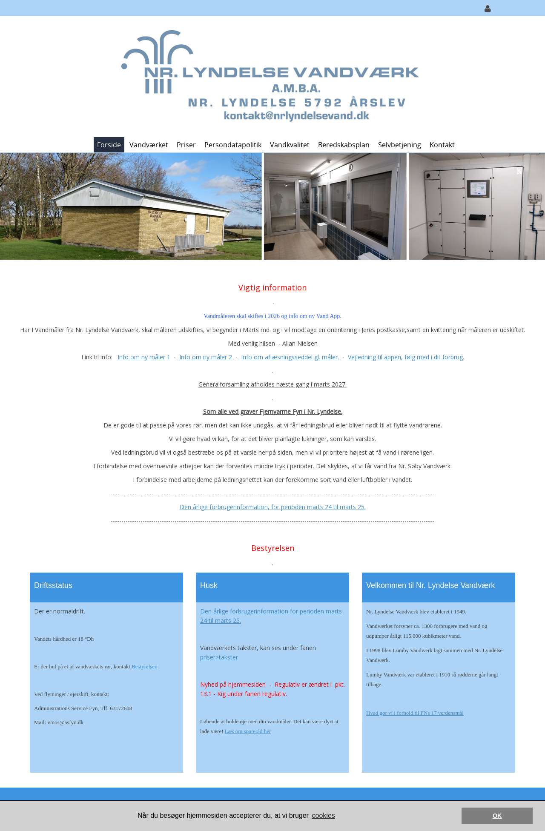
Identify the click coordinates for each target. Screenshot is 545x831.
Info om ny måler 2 (205, 357)
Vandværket (148, 144)
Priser (186, 144)
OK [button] (497, 815)
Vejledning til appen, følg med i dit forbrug (405, 357)
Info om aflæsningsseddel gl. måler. (290, 357)
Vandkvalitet (290, 144)
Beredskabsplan (344, 144)
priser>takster (219, 657)
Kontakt (442, 144)
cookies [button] (323, 815)
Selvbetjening (399, 144)
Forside (109, 144)
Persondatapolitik (232, 144)
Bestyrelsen (145, 666)
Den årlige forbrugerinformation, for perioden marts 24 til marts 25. (273, 507)
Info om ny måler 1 (144, 357)
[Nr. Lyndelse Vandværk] (269, 76)
